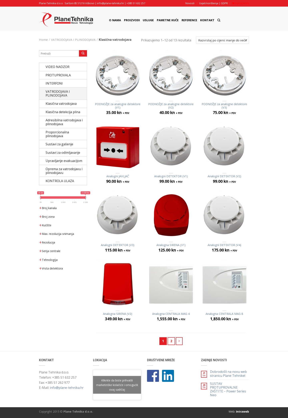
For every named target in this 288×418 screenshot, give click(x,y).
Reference (189, 20)
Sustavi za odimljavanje (63, 152)
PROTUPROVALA (58, 75)
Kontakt (207, 20)
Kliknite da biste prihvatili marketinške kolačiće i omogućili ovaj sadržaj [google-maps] (117, 384)
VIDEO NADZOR (57, 67)
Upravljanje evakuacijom (64, 161)
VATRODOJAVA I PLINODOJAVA (73, 40)
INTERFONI (54, 83)
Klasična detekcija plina (63, 112)
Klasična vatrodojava (61, 103)
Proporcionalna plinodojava (57, 134)
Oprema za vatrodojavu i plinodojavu (64, 171)
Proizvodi (132, 20)
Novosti (189, 3)
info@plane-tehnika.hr (110, 3)
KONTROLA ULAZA (60, 181)
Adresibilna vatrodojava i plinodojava (64, 122)
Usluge (148, 20)
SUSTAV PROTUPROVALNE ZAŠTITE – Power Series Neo (228, 389)
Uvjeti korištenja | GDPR (213, 3)
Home (43, 40)
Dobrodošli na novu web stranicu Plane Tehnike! (228, 373)
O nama (115, 20)
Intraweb (242, 411)
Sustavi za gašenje (59, 144)
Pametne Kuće (168, 20)
